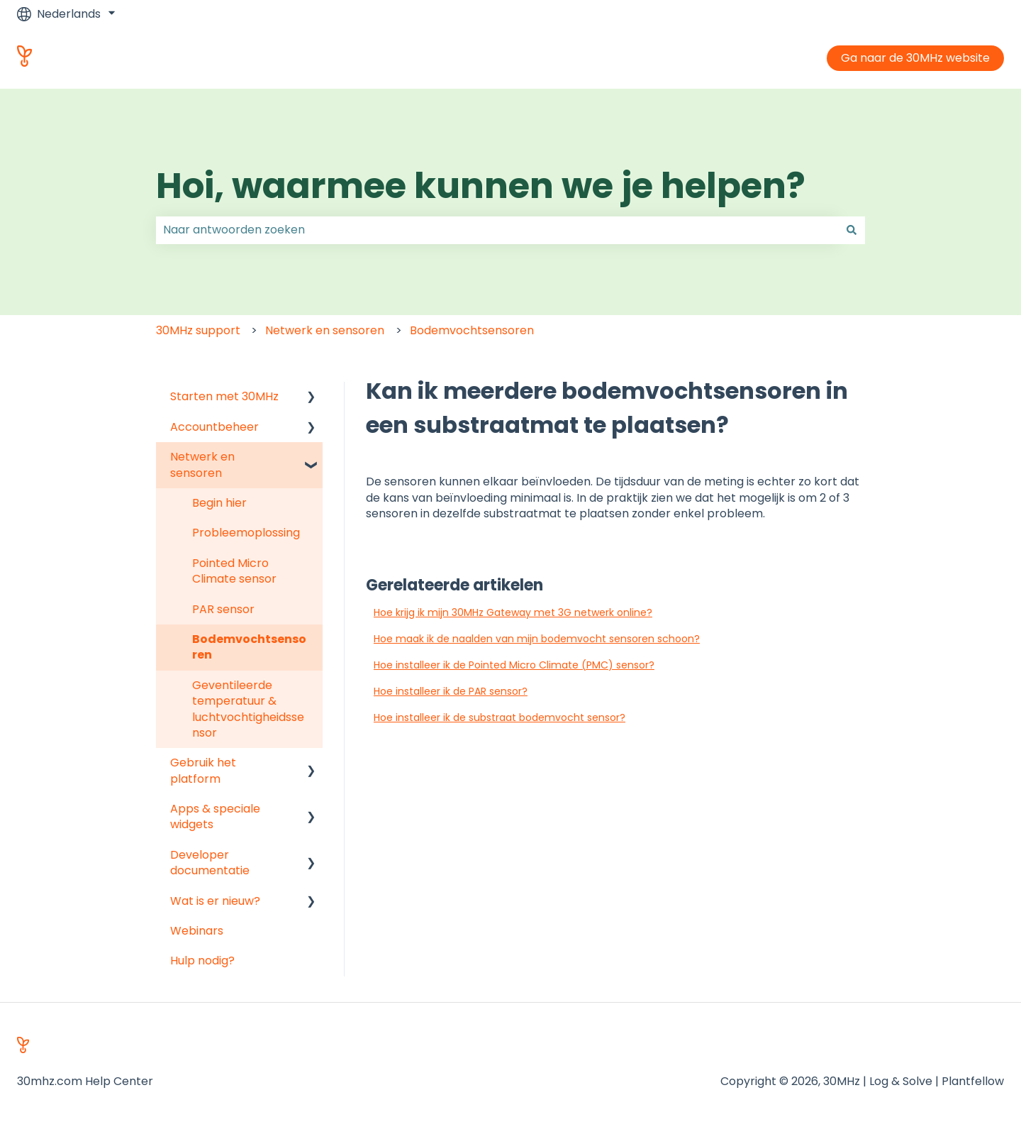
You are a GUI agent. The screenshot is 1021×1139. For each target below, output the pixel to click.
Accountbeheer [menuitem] (214, 427)
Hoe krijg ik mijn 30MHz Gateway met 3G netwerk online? (513, 612)
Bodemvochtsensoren (472, 330)
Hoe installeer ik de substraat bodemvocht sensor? (499, 717)
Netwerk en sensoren (324, 330)
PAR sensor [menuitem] (223, 609)
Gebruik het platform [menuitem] (203, 770)
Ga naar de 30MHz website (915, 58)
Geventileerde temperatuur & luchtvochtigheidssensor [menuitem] (248, 709)
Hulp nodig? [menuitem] (202, 960)
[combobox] (497, 229)
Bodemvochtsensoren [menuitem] (249, 647)
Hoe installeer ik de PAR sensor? (451, 691)
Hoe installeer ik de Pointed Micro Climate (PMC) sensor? (514, 665)
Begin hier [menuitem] (219, 503)
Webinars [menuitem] (196, 931)
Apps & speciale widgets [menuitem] (215, 816)
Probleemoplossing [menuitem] (246, 532)
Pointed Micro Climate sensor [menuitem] (234, 571)
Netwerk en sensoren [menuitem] (202, 464)
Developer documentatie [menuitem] (210, 863)
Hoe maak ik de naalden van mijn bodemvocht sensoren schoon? (537, 639)
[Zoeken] (851, 229)
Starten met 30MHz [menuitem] (224, 396)
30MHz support (198, 330)
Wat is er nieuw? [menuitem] (215, 901)
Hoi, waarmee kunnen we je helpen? (480, 186)
